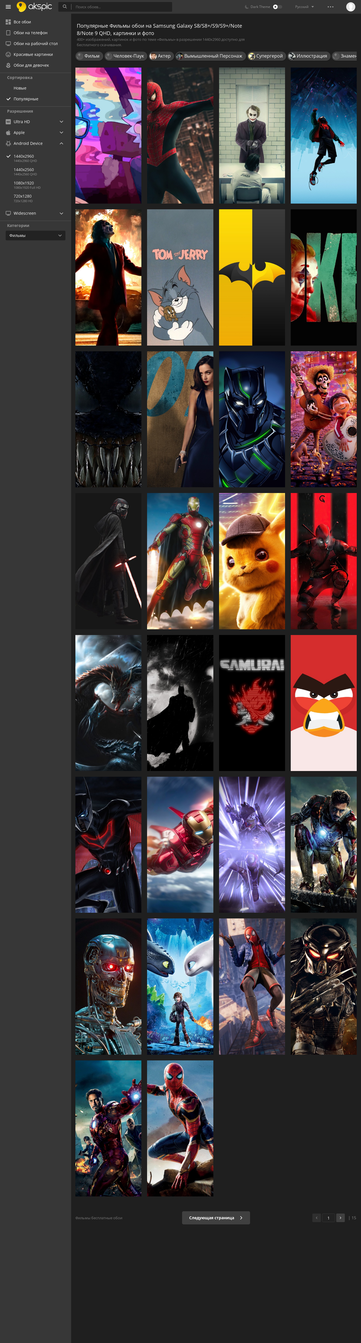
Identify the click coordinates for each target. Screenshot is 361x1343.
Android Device (24, 143)
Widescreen (21, 213)
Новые (20, 88)
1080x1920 (24, 183)
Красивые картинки (29, 54)
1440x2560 (24, 169)
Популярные (26, 99)
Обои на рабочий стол (32, 43)
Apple (15, 132)
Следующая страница (216, 1217)
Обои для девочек (27, 65)
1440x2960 (42, 156)
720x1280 (23, 196)
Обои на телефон (27, 32)
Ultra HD (18, 121)
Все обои (18, 22)
